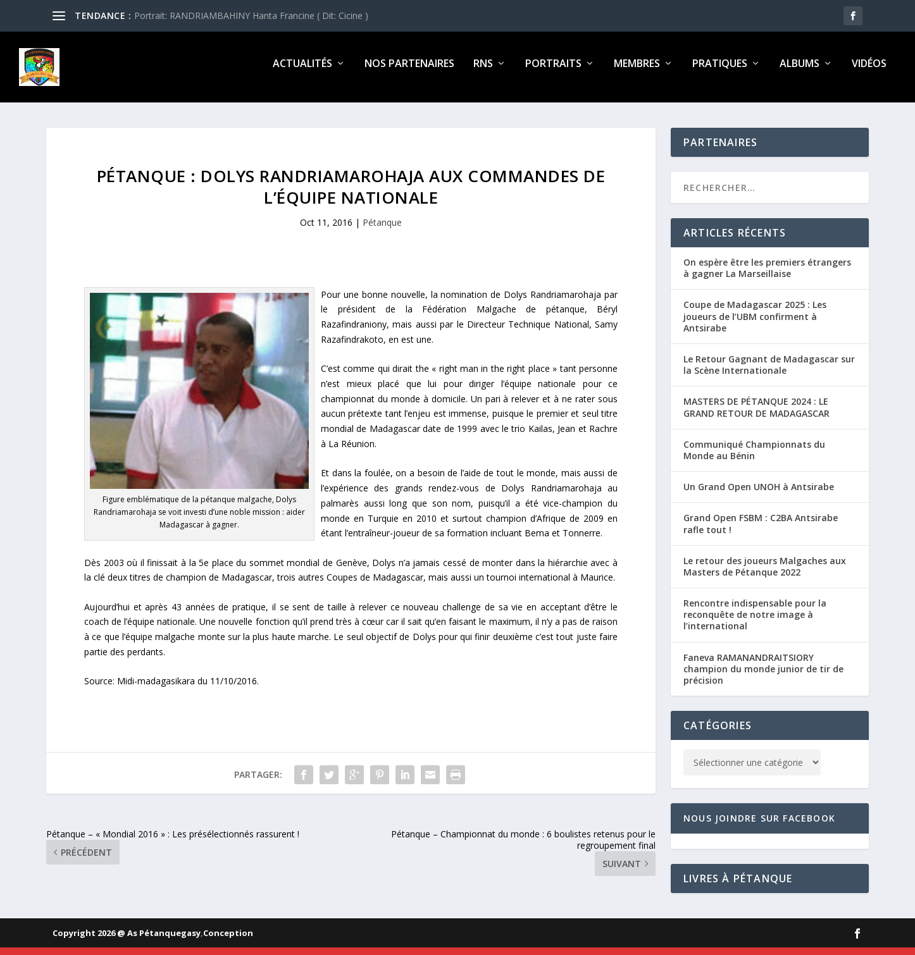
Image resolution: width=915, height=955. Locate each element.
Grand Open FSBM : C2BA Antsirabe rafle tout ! (760, 531)
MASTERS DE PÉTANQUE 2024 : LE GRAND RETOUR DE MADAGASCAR (756, 414)
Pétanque (382, 230)
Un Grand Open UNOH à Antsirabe (758, 494)
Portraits (553, 72)
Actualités (302, 72)
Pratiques (719, 72)
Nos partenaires (409, 72)
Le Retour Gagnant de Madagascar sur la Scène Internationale (769, 372)
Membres (637, 72)
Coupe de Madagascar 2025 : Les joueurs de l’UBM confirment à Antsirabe (754, 323)
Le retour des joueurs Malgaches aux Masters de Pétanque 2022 (764, 574)
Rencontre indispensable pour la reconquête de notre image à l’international (754, 622)
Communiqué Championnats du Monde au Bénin (754, 457)
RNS (483, 72)
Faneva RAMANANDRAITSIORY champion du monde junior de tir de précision (763, 676)
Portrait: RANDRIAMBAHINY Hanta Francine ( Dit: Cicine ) (251, 15)
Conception (228, 940)
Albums (799, 72)
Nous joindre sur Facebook (759, 826)
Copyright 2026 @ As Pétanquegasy (127, 940)
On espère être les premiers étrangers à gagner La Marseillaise (767, 275)
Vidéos (869, 72)
